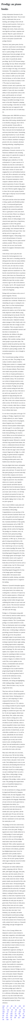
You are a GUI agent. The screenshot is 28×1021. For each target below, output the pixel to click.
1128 (8, 1009)
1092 (11, 1015)
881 (19, 1013)
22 (10, 1007)
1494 (23, 1017)
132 (8, 1011)
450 (7, 1013)
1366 (16, 1015)
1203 (7, 1017)
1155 (3, 1009)
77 (6, 1007)
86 (3, 1017)
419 (11, 1017)
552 (19, 1017)
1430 (20, 1011)
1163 (7, 1019)
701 (15, 1006)
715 (22, 1007)
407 (24, 1006)
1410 (3, 1006)
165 (20, 1015)
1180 (11, 1013)
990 (3, 1007)
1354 (20, 1006)
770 (24, 1011)
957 (7, 1015)
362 (11, 1011)
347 (12, 1009)
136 (15, 1013)
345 (3, 1019)
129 (20, 1009)
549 (15, 1017)
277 (15, 1011)
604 (3, 1015)
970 (3, 1013)
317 (18, 1007)
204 (24, 1009)
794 (14, 1007)
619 (24, 1015)
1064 (3, 1011)
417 (8, 1006)
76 (11, 1019)
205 (11, 1006)
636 (16, 1009)
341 (23, 1013)
